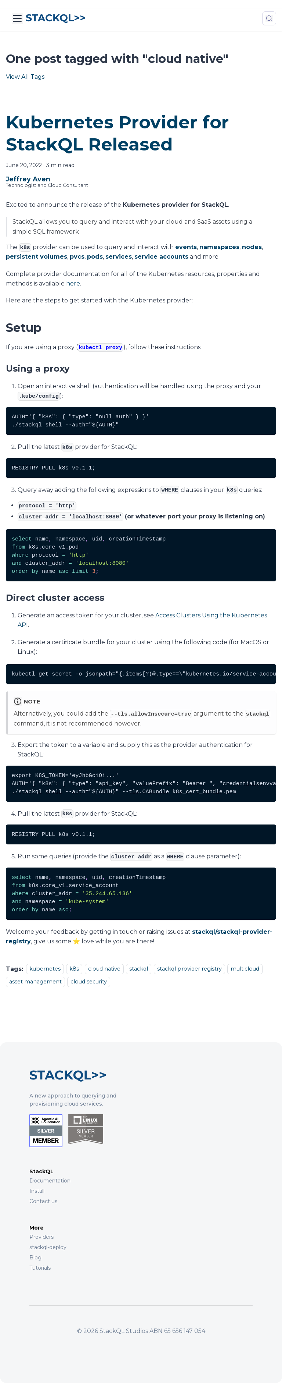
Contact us (43, 1201)
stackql (138, 969)
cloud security (88, 981)
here (73, 283)
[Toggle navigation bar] (17, 18)
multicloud (245, 969)
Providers (41, 1237)
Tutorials (40, 1268)
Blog (35, 1257)
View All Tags (25, 76)
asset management (35, 981)
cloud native (104, 969)
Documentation (49, 1180)
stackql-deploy (47, 1247)
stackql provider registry (189, 969)
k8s (74, 969)
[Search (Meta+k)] (269, 18)
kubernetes (45, 969)
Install (36, 1191)
